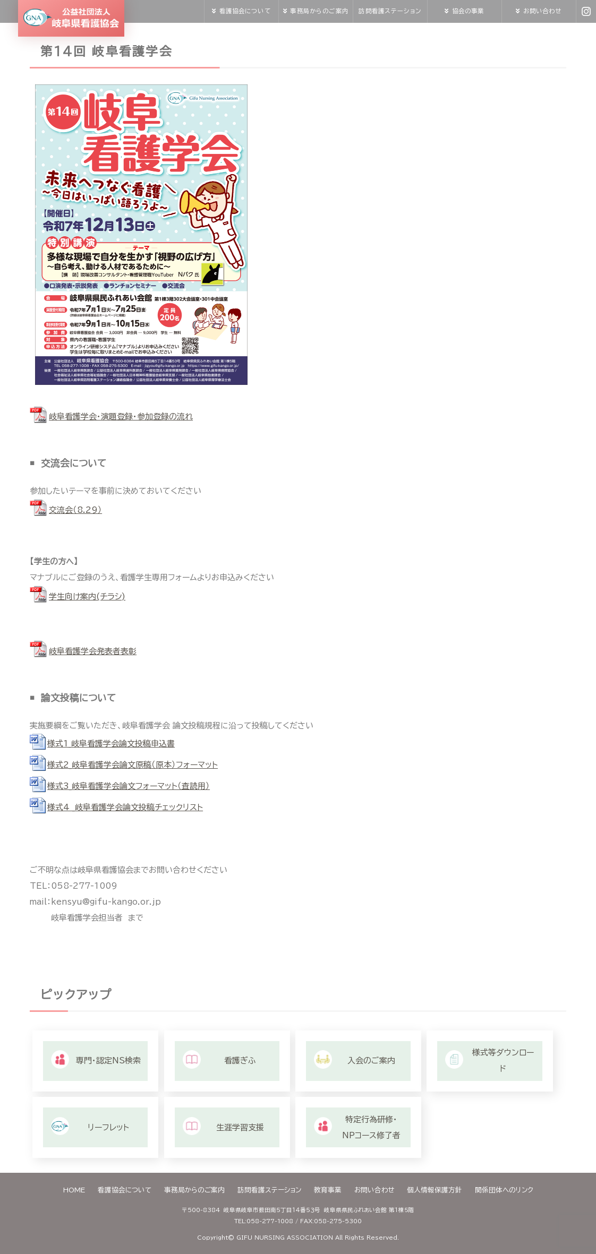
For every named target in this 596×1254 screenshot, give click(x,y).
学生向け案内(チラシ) (87, 596)
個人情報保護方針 (434, 1190)
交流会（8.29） (75, 510)
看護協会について (245, 11)
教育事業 (328, 1190)
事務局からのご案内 (319, 11)
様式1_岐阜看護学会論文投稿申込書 (111, 744)
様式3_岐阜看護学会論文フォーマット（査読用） (128, 786)
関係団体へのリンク (504, 1190)
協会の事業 (468, 11)
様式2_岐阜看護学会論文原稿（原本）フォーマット (132, 765)
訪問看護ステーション (390, 11)
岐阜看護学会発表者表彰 (93, 651)
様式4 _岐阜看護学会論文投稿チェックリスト (125, 807)
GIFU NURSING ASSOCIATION (284, 1237)
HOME (74, 1190)
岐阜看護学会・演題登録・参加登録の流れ (121, 416)
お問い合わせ (542, 11)
